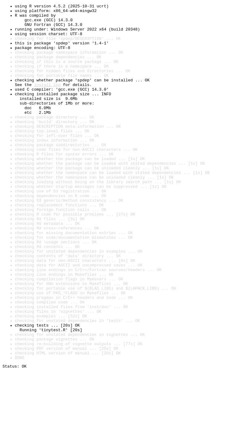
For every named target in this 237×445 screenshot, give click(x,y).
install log (47, 101)
